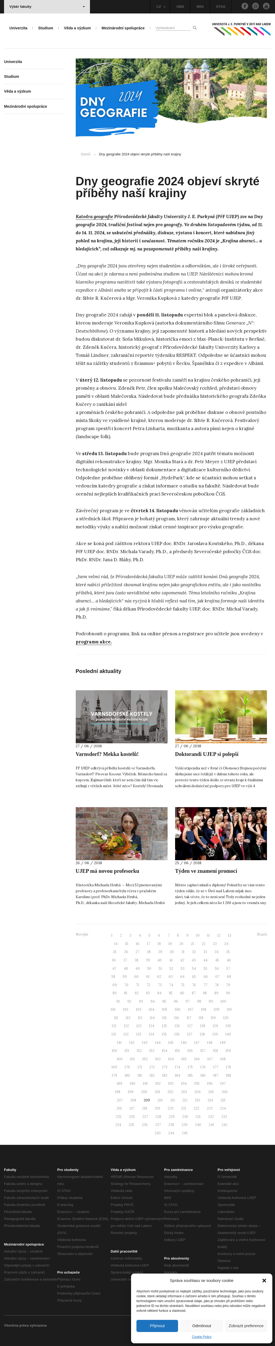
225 (118, 1116)
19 (170, 943)
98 (199, 1001)
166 (197, 1059)
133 (138, 1034)
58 (113, 976)
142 (132, 1042)
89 (216, 993)
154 (164, 1050)
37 (125, 960)
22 (203, 943)
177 (215, 1067)
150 (114, 1050)
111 (116, 1018)
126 (177, 1026)
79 (228, 985)
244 (171, 1133)
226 (132, 1116)
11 (208, 935)
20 (181, 943)
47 (114, 968)
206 (225, 1092)
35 (228, 952)
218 (144, 1108)
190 (132, 1083)
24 (226, 943)
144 (158, 1042)
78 (217, 985)
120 (226, 1018)
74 (171, 985)
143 (144, 1042)
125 (164, 1026)
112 (128, 1018)
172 (152, 1067)
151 (127, 1050)
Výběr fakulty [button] (47, 7)
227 (145, 1116)
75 (182, 985)
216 (119, 1108)
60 (136, 976)
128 (202, 1026)
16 (137, 943)
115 (164, 1018)
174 (177, 1067)
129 (215, 1026)
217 (132, 1108)
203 (184, 1092)
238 (171, 1124)
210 (160, 1100)
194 (184, 1083)
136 (177, 1034)
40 (159, 960)
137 (189, 1034)
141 (119, 1042)
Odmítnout (201, 1325)
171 (140, 1067)
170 (127, 1067)
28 (149, 952)
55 (205, 968)
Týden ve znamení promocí (206, 871)
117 (189, 1018)
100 (223, 1001)
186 (203, 1075)
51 (160, 968)
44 (205, 960)
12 (218, 935)
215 (223, 1100)
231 (198, 1116)
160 (119, 1059)
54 (194, 968)
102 (125, 1009)
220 (170, 1108)
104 (151, 1009)
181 (140, 1075)
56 (217, 968)
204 (197, 1092)
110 (229, 1009)
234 (118, 1124)
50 (149, 968)
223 (209, 1108)
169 (114, 1067)
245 (185, 1133)
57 (228, 968)
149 (223, 1042)
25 (115, 952)
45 (217, 960)
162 (145, 1059)
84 (159, 993)
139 (215, 1034)
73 (160, 985)
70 (126, 985)
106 (177, 1009)
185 (190, 1075)
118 (201, 1018)
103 (138, 1009)
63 (171, 976)
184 (177, 1075)
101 (113, 1009)
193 (170, 1083)
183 (164, 1075)
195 (197, 1083)
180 (127, 1075)
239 (184, 1124)
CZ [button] (160, 7)
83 (148, 993)
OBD (180, 7)
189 (119, 1083)
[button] (264, 1280)
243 (158, 1133)
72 (148, 985)
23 (215, 943)
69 (115, 985)
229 (172, 1116)
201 (157, 1092)
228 (158, 1116)
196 (210, 1083)
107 (190, 1009)
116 (176, 1018)
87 (194, 993)
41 (171, 960)
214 (210, 1100)
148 (209, 1042)
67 (217, 976)
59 (125, 976)
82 (137, 993)
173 (164, 1067)
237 (158, 1124)
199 (130, 1092)
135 (164, 1034)
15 (126, 943)
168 (223, 1059)
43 (194, 960)
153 (151, 1050)
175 (190, 1067)
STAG (220, 7)
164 (171, 1059)
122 (126, 1026)
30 (172, 952)
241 (211, 1124)
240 (198, 1124)
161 (132, 1059)
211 (172, 1100)
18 (159, 943)
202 (170, 1092)
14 (116, 943)
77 (205, 985)
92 (129, 1001)
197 (223, 1083)
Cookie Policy (202, 1337)
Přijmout (157, 1325)
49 (137, 968)
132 (126, 1034)
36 (114, 960)
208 (133, 1100)
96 (176, 1001)
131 (113, 1034)
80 (115, 993)
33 (205, 952)
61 (148, 976)
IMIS (200, 7)
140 (228, 1034)
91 (118, 1001)
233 (224, 1116)
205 (211, 1092)
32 (194, 952)
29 (160, 952)
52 (171, 968)
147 (197, 1042)
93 (141, 1001)
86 (182, 993)
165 (184, 1059)
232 (211, 1116)
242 (224, 1124)
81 (125, 993)
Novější (82, 934)
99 (211, 1001)
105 (164, 1009)
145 (170, 1042)
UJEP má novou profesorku (107, 871)
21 (192, 943)
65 (194, 976)
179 (114, 1075)
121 (114, 1026)
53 (182, 968)
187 (215, 1075)
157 (202, 1050)
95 (164, 1001)
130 (228, 1026)
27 (137, 952)
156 (190, 1050)
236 (145, 1124)
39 (148, 960)
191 (145, 1083)
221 (183, 1108)
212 (184, 1100)
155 (177, 1050)
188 (228, 1075)
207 (120, 1100)
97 (188, 1001)
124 (151, 1026)
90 (228, 993)
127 (190, 1026)
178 (228, 1067)
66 (206, 976)
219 (157, 1108)
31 (182, 952)
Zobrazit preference (246, 1325)
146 (184, 1042)
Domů (86, 154)
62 (159, 976)
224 (223, 1108)
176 (203, 1067)
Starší (262, 934)
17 (148, 943)
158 (215, 1050)
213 (197, 1100)
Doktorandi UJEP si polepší (206, 754)
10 (198, 935)
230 (185, 1116)
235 (131, 1124)
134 (151, 1034)
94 (152, 1001)
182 (152, 1075)
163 (158, 1059)
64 (182, 976)
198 (117, 1092)
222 (196, 1108)
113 (140, 1018)
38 (136, 960)
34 (217, 952)
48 (126, 968)
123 (139, 1026)
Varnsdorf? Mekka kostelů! (107, 754)
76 (194, 985)
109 (216, 1009)
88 (205, 993)
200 (144, 1092)
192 (158, 1083)
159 (228, 1050)
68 (229, 976)
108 (203, 1009)
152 (139, 1050)
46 (229, 960)
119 (213, 1018)
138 (202, 1034)
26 (126, 952)
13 (229, 935)
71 (137, 985)
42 (182, 960)
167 (210, 1059)
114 (152, 1018)
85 (171, 993)
